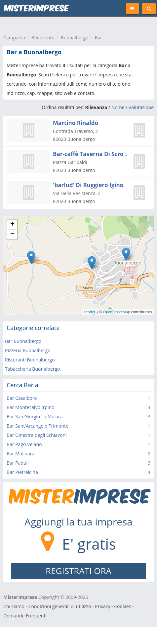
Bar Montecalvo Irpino (30, 407)
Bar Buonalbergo (23, 341)
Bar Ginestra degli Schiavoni (37, 435)
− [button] (12, 234)
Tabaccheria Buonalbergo (32, 369)
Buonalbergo (75, 37)
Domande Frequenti (25, 615)
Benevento (43, 37)
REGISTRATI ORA (78, 571)
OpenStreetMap (116, 311)
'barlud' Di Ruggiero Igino (88, 185)
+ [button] (12, 225)
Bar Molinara (20, 453)
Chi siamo (13, 606)
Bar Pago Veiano (24, 444)
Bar (98, 37)
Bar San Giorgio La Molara (34, 416)
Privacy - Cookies (113, 606)
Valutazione (141, 107)
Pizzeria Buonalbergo (28, 350)
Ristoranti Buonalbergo (30, 359)
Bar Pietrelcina (22, 472)
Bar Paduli (18, 463)
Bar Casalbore (22, 398)
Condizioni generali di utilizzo (59, 606)
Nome (118, 107)
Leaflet (90, 311)
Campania (14, 37)
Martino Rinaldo (75, 123)
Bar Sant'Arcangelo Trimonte (37, 426)
